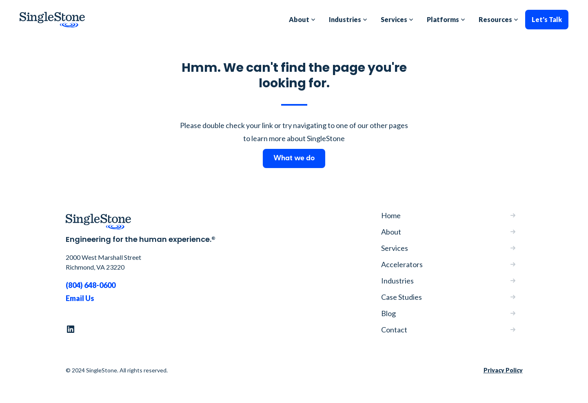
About (391, 231)
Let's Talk (547, 19)
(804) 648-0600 (90, 285)
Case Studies (401, 296)
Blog (388, 313)
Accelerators (402, 264)
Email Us (80, 298)
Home (391, 215)
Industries (397, 280)
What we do (294, 158)
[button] (302, 19)
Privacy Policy (503, 370)
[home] (52, 20)
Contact (394, 329)
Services (394, 248)
